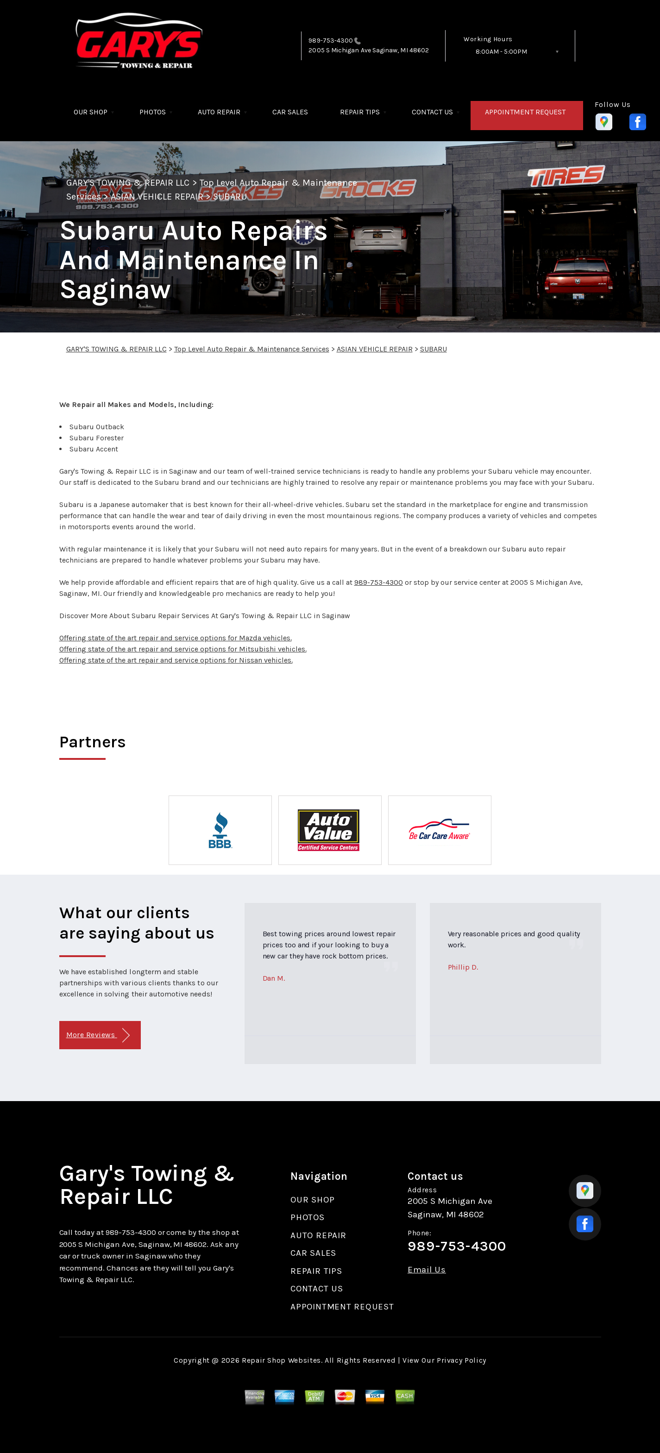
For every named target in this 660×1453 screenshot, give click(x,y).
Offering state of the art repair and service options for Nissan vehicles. (176, 660)
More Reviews (98, 1035)
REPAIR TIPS (360, 111)
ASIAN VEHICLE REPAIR (157, 196)
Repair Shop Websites (281, 1360)
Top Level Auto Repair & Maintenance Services (251, 348)
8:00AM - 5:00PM (501, 52)
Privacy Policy (461, 1360)
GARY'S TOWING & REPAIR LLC (128, 182)
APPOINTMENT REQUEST (525, 111)
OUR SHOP (90, 111)
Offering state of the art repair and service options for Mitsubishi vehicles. (183, 649)
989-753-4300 (330, 40)
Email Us (427, 1269)
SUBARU (230, 196)
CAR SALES (290, 111)
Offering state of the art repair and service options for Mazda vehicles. (175, 637)
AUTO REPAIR (219, 111)
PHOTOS (152, 111)
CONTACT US (432, 111)
